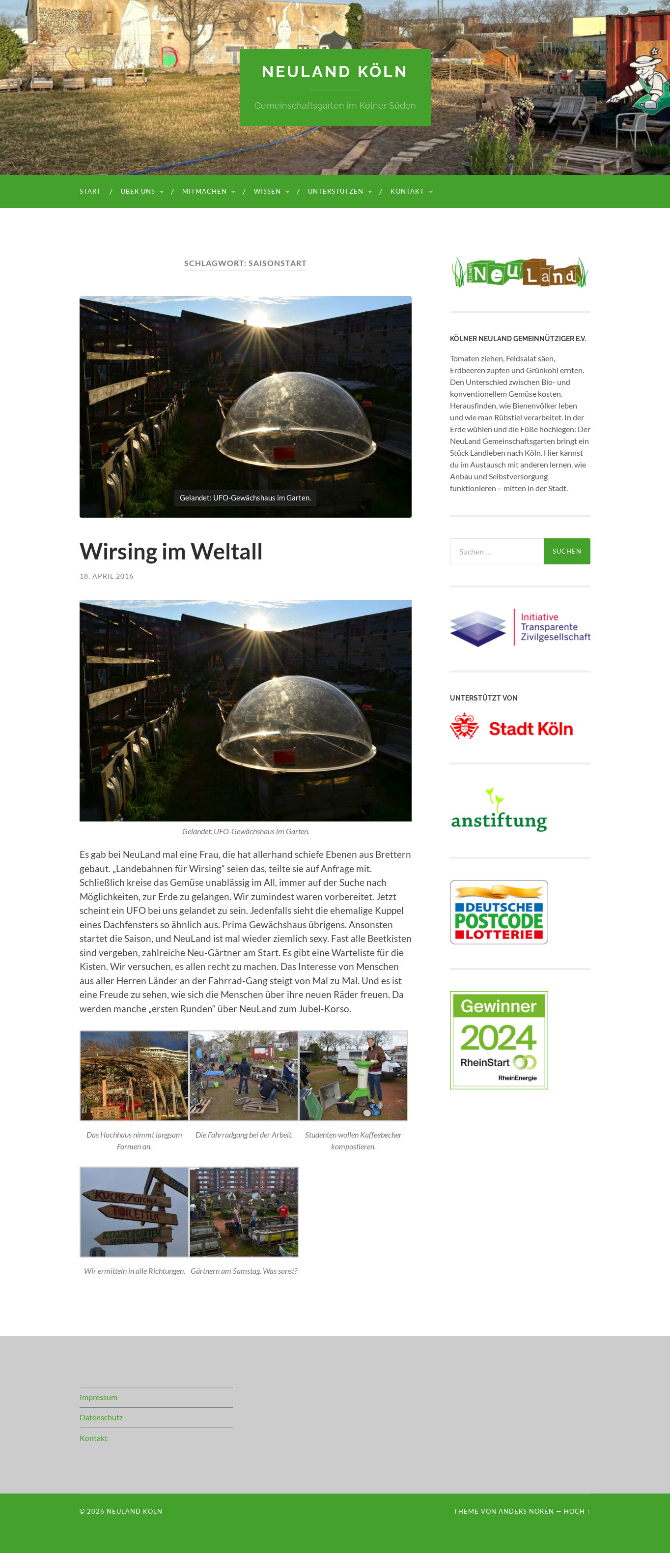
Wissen (267, 191)
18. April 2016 (107, 576)
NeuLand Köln (335, 71)
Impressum (98, 1397)
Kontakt (407, 191)
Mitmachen (204, 191)
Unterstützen (335, 191)
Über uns (138, 191)
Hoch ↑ (577, 1511)
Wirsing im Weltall (171, 551)
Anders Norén (526, 1511)
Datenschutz (101, 1417)
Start (90, 191)
